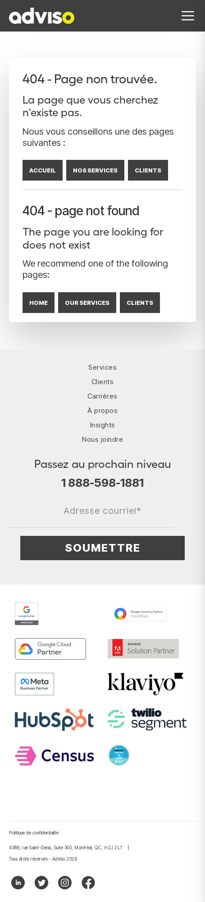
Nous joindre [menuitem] (102, 439)
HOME (38, 302)
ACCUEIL (42, 170)
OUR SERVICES (87, 302)
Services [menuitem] (102, 367)
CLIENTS (148, 170)
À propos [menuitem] (102, 410)
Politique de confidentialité (34, 832)
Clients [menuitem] (102, 381)
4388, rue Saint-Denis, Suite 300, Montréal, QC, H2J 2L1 (66, 847)
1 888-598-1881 (102, 483)
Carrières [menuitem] (102, 396)
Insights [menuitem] (102, 425)
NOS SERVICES (95, 170)
